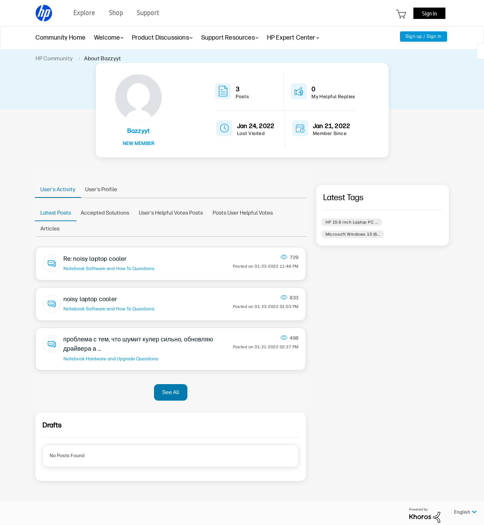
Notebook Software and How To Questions (108, 268)
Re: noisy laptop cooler (95, 258)
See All (170, 392)
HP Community (54, 58)
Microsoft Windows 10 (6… (353, 234)
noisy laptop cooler (90, 299)
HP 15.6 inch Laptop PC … (352, 222)
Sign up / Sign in (423, 36)
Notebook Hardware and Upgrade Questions (110, 358)
